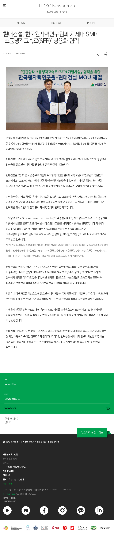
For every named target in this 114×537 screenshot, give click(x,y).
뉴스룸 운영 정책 (10, 459)
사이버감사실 (8, 471)
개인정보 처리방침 (10, 454)
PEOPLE (92, 23)
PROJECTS (56, 23)
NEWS (21, 23)
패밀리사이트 (8, 483)
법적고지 (6, 463)
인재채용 (6, 475)
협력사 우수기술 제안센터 (13, 479)
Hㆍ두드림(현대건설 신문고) (14, 467)
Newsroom (57, 5)
